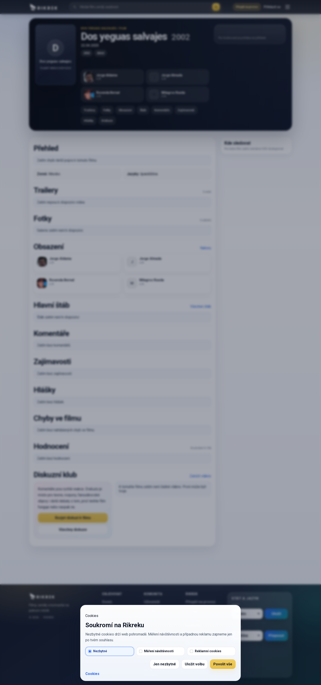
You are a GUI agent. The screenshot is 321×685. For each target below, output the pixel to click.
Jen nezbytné (164, 664)
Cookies (92, 674)
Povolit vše (222, 664)
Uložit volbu (194, 664)
